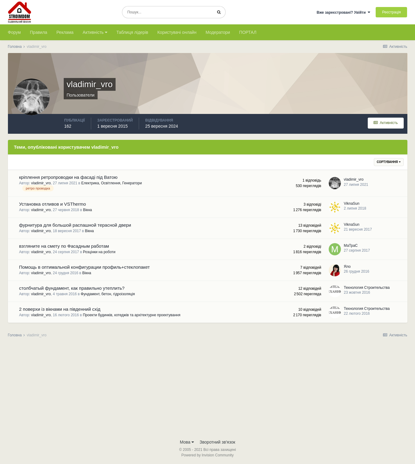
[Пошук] (167, 12)
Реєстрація (391, 12)
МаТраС (351, 245)
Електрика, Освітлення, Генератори (111, 183)
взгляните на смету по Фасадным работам (64, 246)
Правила (38, 32)
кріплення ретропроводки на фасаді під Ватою (68, 177)
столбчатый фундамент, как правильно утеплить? (72, 288)
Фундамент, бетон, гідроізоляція (108, 294)
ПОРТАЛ (247, 32)
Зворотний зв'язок (217, 442)
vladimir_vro (41, 183)
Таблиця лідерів (132, 32)
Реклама (64, 32)
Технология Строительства (367, 287)
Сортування (389, 162)
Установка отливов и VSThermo (52, 204)
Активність (95, 32)
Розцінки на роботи (99, 252)
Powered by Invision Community (207, 455)
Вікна (87, 210)
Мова (187, 442)
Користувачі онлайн (176, 32)
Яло (347, 266)
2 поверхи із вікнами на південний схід (60, 309)
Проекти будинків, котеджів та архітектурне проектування (132, 315)
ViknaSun (352, 203)
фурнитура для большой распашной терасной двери (75, 225)
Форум (14, 32)
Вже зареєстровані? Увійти (343, 12)
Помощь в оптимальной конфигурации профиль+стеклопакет (84, 267)
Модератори (218, 32)
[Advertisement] (208, 390)
